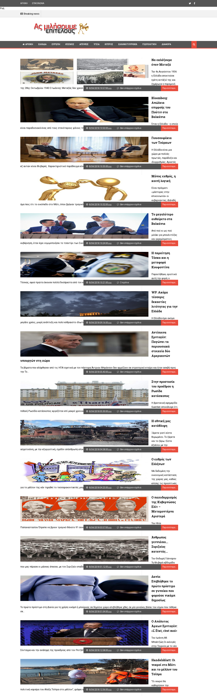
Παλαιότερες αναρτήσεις (124, 694)
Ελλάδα (42, 44)
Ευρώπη (56, 44)
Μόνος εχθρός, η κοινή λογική (93, 172)
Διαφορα (166, 44)
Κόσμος (69, 44)
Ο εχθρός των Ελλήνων (87, 433)
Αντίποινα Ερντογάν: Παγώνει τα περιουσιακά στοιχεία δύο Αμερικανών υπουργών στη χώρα (100, 326)
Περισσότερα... (129, 87)
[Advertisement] (144, 28)
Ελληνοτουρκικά (127, 44)
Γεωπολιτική (149, 44)
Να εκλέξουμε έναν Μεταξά (91, 60)
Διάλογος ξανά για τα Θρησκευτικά (97, 658)
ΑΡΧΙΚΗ (24, 3)
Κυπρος (109, 44)
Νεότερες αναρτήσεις (32, 694)
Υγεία (96, 44)
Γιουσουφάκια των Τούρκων (91, 135)
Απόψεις (83, 44)
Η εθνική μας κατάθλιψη (89, 396)
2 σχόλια (111, 274)
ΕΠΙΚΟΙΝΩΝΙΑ (38, 3)
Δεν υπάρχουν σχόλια (117, 87)
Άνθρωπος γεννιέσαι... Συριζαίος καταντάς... (104, 508)
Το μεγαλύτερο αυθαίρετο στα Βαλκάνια (100, 209)
